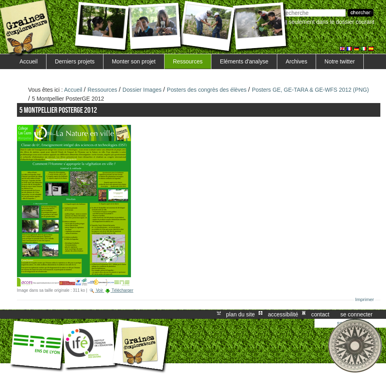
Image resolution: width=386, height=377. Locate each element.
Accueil (28, 61)
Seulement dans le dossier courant (331, 22)
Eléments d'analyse (244, 61)
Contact (320, 314)
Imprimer (364, 299)
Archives (296, 61)
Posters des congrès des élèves (207, 89)
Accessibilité (283, 314)
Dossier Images (142, 89)
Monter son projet (134, 61)
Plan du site (240, 314)
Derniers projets (75, 61)
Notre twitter (340, 61)
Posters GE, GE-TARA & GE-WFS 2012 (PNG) (310, 89)
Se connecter (356, 314)
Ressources (187, 61)
